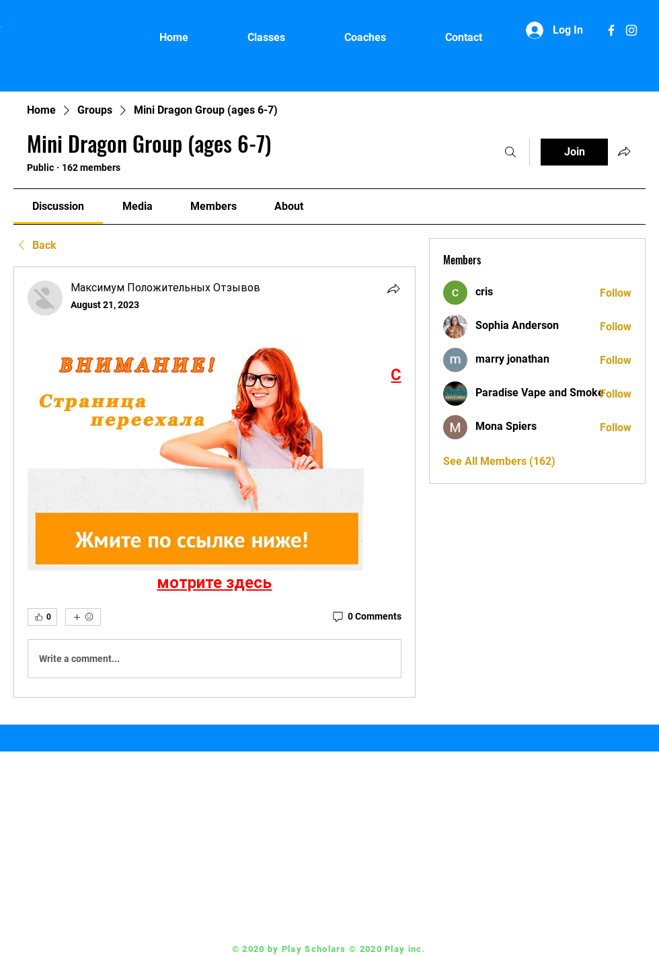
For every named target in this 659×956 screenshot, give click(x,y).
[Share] (393, 289)
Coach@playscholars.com (375, 895)
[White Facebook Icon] (611, 30)
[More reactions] (83, 617)
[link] (58, 206)
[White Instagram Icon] (631, 30)
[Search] (510, 152)
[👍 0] (42, 617)
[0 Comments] (366, 617)
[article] (214, 482)
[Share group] (624, 151)
